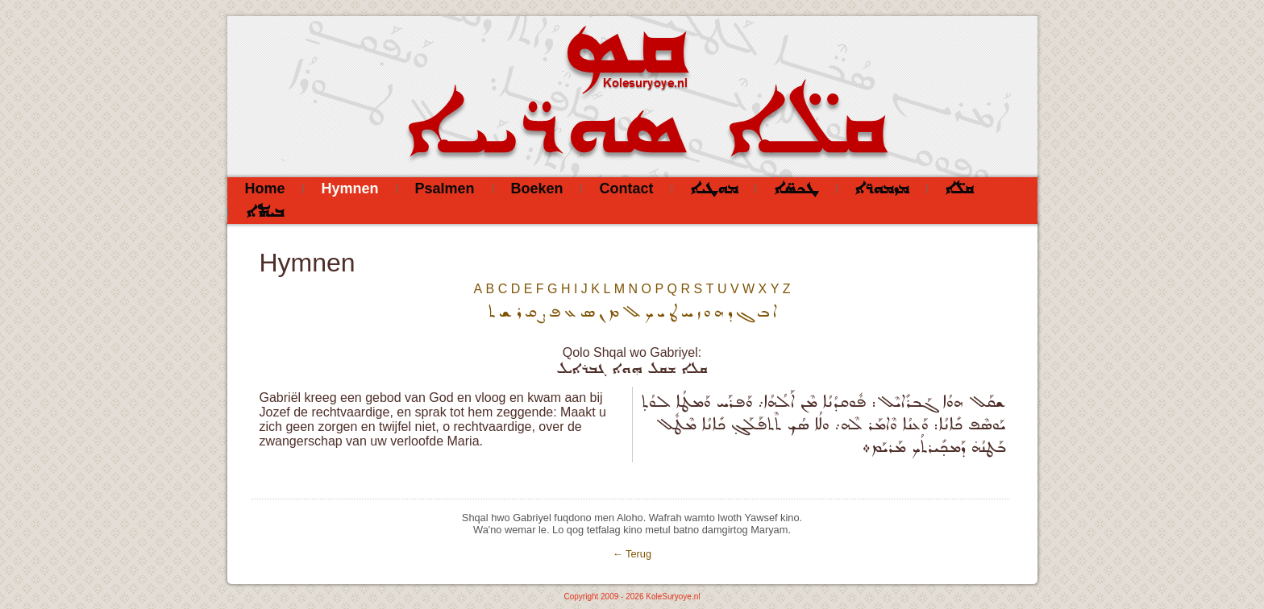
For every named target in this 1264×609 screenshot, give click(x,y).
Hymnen (350, 188)
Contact (627, 188)
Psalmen (445, 188)
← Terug (632, 554)
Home (265, 188)
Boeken (537, 188)
